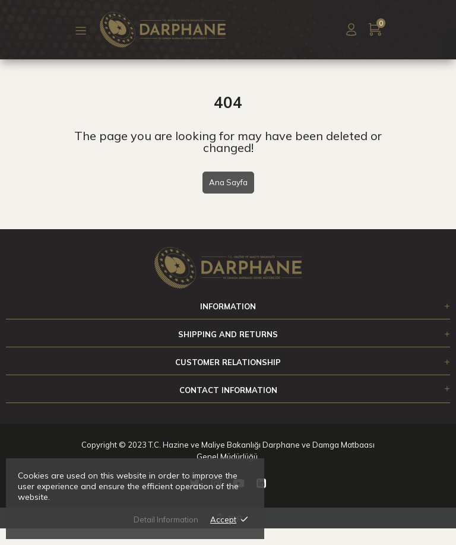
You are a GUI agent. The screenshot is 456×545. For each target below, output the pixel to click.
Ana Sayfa (228, 182)
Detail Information (166, 519)
